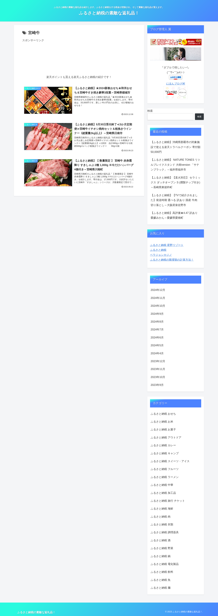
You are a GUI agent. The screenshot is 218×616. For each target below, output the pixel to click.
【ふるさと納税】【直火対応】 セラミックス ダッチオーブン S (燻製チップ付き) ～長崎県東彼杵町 (175, 182)
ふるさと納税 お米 (162, 421)
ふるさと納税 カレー (163, 445)
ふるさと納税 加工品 (163, 492)
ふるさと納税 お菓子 (163, 429)
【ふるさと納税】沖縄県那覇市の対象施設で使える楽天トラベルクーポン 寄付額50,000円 (175, 147)
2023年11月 (158, 369)
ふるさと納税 (158, 249)
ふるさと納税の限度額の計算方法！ (172, 259)
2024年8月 (157, 321)
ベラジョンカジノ (161, 254)
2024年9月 (157, 313)
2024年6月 (157, 337)
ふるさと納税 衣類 (162, 524)
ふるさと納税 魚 (160, 579)
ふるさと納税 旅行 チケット (168, 500)
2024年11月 (158, 297)
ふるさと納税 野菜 (162, 548)
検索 (150, 110)
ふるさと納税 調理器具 (165, 532)
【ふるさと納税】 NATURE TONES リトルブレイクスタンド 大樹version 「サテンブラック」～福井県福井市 (175, 164)
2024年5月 (157, 345)
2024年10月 (158, 305)
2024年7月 (157, 329)
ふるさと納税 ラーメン (165, 477)
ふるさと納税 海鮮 (162, 508)
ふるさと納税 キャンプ (165, 453)
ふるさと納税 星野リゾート (166, 245)
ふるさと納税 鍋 (160, 556)
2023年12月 (158, 361)
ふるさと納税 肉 (160, 516)
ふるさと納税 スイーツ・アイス (170, 461)
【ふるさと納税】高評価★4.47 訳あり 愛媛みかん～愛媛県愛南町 (174, 215)
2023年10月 (158, 377)
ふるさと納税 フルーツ (165, 469)
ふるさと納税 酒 (160, 540)
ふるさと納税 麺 (160, 587)
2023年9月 (157, 384)
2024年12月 (158, 289)
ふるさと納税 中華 (162, 484)
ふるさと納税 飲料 (162, 571)
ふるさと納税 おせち (163, 413)
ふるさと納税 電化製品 (165, 564)
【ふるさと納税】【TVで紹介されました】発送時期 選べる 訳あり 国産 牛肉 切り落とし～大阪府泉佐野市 (174, 200)
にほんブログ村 (175, 83)
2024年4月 (157, 353)
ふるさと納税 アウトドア (166, 437)
